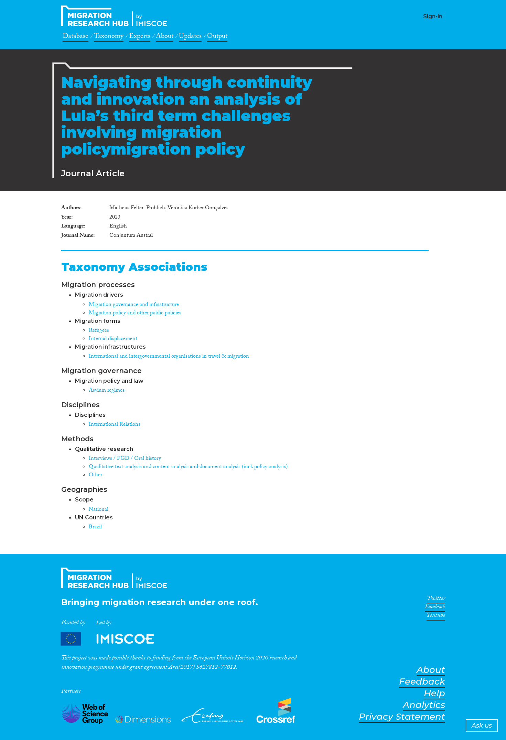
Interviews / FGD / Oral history (125, 459)
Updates (190, 37)
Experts (139, 37)
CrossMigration (116, 16)
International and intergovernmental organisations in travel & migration (169, 356)
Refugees (99, 331)
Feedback (422, 681)
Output (217, 37)
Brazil (95, 527)
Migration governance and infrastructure (134, 305)
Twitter (436, 599)
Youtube (436, 616)
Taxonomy (108, 37)
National (98, 510)
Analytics (424, 705)
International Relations (114, 425)
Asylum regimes (107, 390)
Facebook (435, 608)
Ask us (482, 725)
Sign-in (432, 16)
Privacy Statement (402, 716)
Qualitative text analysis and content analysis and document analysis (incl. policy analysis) (188, 467)
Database (75, 37)
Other (95, 475)
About (164, 37)
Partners (113, 639)
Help (434, 693)
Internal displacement (113, 339)
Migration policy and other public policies (135, 313)
